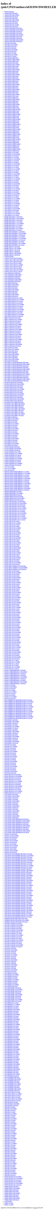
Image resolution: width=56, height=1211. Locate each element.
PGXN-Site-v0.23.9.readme (12, 657)
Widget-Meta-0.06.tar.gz (11, 1199)
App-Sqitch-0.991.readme (12, 64)
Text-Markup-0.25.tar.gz (11, 1046)
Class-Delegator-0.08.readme (13, 274)
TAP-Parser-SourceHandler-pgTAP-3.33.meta (18, 893)
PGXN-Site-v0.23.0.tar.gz (12, 619)
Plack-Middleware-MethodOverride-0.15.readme (18, 716)
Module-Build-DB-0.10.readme (13, 493)
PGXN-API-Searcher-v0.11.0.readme (15, 513)
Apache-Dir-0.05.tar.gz (11, 16)
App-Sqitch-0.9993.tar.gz (11, 121)
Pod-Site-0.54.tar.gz (10, 763)
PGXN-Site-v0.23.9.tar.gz (12, 658)
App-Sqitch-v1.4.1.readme (12, 188)
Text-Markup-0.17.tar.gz (11, 1006)
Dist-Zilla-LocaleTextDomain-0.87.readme (17, 374)
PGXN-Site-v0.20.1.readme (12, 582)
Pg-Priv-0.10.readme (10, 686)
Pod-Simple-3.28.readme (11, 731)
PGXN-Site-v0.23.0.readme (12, 617)
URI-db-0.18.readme (10, 1148)
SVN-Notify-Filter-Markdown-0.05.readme (17, 830)
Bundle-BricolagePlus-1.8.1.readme (15, 243)
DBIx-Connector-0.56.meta (12, 342)
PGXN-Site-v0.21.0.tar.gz (12, 599)
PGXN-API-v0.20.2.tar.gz (12, 559)
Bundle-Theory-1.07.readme (12, 248)
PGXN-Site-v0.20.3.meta (11, 590)
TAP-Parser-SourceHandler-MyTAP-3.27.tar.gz (18, 867)
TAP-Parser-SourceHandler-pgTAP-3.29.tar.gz (18, 877)
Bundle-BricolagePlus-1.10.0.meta (14, 231)
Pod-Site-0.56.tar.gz (10, 773)
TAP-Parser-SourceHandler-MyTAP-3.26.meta (18, 859)
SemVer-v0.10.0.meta (10, 834)
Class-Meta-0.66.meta (10, 293)
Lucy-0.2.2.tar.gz (9, 470)
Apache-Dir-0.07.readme (11, 25)
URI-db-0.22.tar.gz (10, 1170)
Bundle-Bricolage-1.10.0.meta (13, 217)
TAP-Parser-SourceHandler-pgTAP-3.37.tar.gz (18, 916)
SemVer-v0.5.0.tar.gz (10, 847)
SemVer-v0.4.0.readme (11, 840)
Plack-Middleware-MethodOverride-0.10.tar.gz (18, 703)
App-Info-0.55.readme (11, 44)
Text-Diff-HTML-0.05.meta (12, 988)
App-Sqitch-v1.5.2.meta (11, 202)
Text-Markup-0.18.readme (12, 1009)
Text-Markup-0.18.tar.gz (11, 1011)
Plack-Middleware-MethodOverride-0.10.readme (18, 701)
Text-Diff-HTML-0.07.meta (12, 998)
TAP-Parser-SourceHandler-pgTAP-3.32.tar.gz (18, 892)
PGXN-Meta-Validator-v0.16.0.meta (15, 566)
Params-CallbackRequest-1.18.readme (15, 672)
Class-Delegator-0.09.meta (12, 278)
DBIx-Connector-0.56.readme (13, 344)
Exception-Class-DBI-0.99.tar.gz (14, 405)
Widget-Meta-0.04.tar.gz (11, 1189)
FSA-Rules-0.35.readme (11, 443)
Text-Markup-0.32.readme (12, 1059)
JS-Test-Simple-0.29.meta (12, 447)
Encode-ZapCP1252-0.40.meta (13, 397)
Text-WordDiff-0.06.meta (11, 1077)
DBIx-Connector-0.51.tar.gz (12, 321)
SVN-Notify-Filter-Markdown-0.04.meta (16, 824)
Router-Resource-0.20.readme (13, 786)
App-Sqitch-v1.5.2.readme (12, 203)
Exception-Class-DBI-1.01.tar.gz (14, 415)
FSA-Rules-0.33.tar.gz (11, 435)
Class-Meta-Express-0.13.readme (14, 309)
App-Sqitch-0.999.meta (11, 102)
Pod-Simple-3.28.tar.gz (11, 733)
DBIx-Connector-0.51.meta (12, 317)
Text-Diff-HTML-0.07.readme (13, 999)
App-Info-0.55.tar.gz (10, 46)
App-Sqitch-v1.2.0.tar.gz (11, 165)
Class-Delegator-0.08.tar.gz (12, 276)
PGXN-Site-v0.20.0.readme (12, 577)
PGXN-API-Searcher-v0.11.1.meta (14, 516)
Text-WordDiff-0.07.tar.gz (12, 1085)
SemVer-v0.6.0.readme (11, 850)
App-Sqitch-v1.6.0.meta (11, 207)
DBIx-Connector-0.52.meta (12, 322)
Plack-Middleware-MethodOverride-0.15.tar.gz (18, 718)
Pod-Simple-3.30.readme (11, 741)
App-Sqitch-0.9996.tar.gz (11, 135)
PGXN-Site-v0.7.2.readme (12, 667)
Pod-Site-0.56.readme (10, 771)
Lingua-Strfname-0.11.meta (12, 451)
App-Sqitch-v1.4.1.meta (11, 187)
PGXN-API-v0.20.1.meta (11, 551)
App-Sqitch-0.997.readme (12, 94)
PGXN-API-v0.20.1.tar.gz (12, 554)
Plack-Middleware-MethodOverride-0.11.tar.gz (18, 708)
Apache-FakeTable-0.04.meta (13, 28)
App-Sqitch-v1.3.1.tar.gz (11, 180)
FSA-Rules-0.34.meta (10, 437)
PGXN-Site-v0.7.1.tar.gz (11, 663)
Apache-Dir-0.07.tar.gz (11, 26)
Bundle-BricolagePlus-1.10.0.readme (15, 233)
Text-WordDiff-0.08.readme (12, 1089)
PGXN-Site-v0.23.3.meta (11, 625)
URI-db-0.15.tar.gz (10, 1135)
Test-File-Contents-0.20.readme (13, 930)
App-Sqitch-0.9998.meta (11, 142)
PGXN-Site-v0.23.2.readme (12, 622)
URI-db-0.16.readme (10, 1138)
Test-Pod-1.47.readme (10, 955)
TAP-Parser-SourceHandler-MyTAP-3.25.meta (18, 854)
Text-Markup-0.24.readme (12, 1039)
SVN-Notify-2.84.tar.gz (11, 807)
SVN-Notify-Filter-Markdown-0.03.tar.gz (16, 822)
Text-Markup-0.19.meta (11, 1012)
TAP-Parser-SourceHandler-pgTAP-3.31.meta (18, 883)
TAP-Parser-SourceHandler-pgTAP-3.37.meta (18, 913)
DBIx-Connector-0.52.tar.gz (12, 326)
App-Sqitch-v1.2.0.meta (11, 162)
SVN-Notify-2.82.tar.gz (11, 797)
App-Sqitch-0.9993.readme (12, 119)
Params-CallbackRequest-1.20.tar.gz (15, 683)
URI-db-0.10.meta (9, 1107)
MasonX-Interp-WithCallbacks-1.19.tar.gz (16, 485)
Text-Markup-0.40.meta (11, 1067)
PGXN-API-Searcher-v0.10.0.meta (14, 501)
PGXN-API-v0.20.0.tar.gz (12, 549)
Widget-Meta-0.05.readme (12, 1193)
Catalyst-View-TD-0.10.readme (13, 260)
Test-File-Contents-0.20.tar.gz (13, 931)
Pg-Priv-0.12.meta (9, 695)
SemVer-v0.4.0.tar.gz (10, 842)
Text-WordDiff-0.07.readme (12, 1084)
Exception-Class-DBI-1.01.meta (13, 412)
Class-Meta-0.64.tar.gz (11, 286)
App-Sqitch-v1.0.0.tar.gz (11, 155)
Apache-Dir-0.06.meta (11, 18)
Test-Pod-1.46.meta (10, 948)
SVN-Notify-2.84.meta (11, 804)
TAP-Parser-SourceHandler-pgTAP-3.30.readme (18, 880)
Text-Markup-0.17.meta (11, 1003)
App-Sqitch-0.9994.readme (12, 124)
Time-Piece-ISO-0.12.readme (13, 1098)
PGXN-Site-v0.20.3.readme (12, 592)
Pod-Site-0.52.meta (10, 749)
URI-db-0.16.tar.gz (10, 1140)
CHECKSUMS (8, 256)
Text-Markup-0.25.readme (12, 1044)
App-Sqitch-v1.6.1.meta (11, 212)
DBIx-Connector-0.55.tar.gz (12, 341)
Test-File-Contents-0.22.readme (13, 940)
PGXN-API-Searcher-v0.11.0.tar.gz (14, 514)
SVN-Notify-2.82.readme (12, 796)
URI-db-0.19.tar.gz (10, 1155)
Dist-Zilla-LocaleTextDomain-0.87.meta (16, 372)
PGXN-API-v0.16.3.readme (12, 533)
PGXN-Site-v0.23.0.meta (11, 615)
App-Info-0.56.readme (11, 49)
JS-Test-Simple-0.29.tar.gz (12, 450)
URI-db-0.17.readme (10, 1143)
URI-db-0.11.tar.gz (10, 1115)
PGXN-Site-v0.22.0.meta (11, 600)
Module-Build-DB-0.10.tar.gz (13, 495)
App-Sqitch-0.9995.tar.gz (11, 130)
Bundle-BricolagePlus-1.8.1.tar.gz (14, 245)
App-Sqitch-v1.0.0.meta (11, 152)
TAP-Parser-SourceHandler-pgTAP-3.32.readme (18, 890)
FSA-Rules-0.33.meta (10, 432)
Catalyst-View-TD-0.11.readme (13, 264)
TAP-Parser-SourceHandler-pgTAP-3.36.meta (18, 908)
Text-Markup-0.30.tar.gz (11, 1051)
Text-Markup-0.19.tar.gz (11, 1016)
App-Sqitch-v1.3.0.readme (12, 173)
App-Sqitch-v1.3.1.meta (11, 177)
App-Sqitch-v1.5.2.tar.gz (11, 205)
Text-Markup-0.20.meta (11, 1017)
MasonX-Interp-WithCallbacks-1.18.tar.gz (16, 480)
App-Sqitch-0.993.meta (11, 73)
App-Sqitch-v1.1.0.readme (12, 159)
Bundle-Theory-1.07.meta (12, 246)
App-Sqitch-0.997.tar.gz (11, 96)
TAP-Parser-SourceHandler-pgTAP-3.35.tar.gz (18, 907)
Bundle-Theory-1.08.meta (12, 251)
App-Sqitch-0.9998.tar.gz (11, 145)
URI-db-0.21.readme (10, 1163)
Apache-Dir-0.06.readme (11, 20)
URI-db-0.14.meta (9, 1127)
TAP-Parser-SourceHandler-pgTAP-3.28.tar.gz (18, 872)
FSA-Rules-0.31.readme (11, 423)
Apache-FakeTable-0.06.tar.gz (13, 41)
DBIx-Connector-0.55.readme (13, 339)
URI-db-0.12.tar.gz (10, 1120)
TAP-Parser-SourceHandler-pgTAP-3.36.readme (18, 910)
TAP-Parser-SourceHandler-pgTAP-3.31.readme (18, 885)
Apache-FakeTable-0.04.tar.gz (13, 31)
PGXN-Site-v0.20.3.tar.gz (12, 594)
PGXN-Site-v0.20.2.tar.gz (12, 589)
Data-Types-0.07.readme (11, 349)
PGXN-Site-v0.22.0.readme (12, 602)
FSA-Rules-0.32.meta (10, 427)
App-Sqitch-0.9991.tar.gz (11, 111)
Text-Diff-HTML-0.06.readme (13, 994)
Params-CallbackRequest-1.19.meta (15, 675)
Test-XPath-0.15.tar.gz (11, 981)
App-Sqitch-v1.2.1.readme (12, 169)
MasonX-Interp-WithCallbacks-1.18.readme (17, 478)
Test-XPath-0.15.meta (10, 978)
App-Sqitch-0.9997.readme (12, 139)
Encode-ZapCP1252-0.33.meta (13, 392)
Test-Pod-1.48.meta (10, 958)
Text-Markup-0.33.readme (12, 1064)
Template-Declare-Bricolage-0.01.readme (16, 920)
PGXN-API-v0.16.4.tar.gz (12, 539)
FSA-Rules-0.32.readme (11, 428)
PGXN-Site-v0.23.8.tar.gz (12, 653)
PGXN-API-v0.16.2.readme (12, 528)
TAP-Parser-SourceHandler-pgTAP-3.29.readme (18, 875)
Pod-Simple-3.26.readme (11, 721)
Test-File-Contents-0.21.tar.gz (13, 936)
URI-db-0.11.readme (10, 1113)
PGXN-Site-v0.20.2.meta (11, 586)
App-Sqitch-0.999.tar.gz (11, 106)
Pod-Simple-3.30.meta (11, 739)
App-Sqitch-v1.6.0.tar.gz (11, 210)
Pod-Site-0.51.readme (10, 746)
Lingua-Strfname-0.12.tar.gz (12, 460)
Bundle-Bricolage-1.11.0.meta (13, 221)
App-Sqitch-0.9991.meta (11, 107)
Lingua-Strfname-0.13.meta (12, 461)
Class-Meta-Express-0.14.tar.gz (13, 316)
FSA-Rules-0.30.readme (11, 418)
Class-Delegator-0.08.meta (12, 273)
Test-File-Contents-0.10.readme (13, 925)
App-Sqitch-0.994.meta (11, 78)
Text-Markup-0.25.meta (11, 1042)
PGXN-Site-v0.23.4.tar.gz (12, 634)
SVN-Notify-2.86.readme (12, 816)
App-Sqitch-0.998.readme (12, 99)
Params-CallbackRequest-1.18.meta (15, 670)
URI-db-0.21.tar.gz (10, 1165)
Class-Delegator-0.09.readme (13, 279)
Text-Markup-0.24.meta (11, 1037)
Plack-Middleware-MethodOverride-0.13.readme (18, 711)
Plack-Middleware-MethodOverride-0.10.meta (18, 700)
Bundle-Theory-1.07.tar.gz (12, 250)
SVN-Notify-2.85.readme (12, 811)
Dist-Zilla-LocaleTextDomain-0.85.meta (16, 362)
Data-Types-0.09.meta (11, 357)
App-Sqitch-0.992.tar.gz (11, 71)
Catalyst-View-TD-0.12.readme (13, 269)
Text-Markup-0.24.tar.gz (11, 1041)
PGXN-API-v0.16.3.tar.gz (12, 534)
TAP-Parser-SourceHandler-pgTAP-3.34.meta (18, 898)
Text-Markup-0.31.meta (11, 1052)
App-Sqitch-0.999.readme (12, 104)
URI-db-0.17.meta (9, 1142)
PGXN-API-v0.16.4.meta (11, 536)
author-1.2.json (8, 1204)
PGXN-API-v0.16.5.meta (11, 541)
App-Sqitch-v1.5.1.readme (12, 198)
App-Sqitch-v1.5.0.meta (11, 192)
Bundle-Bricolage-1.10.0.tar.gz (13, 220)
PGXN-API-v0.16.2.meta (11, 526)
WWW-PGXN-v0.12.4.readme (13, 1178)
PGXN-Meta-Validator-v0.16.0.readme (15, 567)
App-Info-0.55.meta (10, 43)
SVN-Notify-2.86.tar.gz (11, 817)
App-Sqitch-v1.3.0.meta (11, 172)
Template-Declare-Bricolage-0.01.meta (15, 918)
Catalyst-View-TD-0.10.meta (13, 258)
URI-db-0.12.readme (10, 1118)
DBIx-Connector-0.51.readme (13, 319)
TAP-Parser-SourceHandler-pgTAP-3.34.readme (18, 900)
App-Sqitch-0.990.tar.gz (11, 61)
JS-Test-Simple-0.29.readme (12, 448)
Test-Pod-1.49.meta (10, 963)
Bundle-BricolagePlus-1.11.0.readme (15, 238)
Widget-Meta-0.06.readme (12, 1198)
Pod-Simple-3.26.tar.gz (11, 723)
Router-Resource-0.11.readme (13, 781)
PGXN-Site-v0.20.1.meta (11, 581)
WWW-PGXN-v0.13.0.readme (13, 1183)
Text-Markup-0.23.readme (12, 1034)
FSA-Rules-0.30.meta (10, 417)
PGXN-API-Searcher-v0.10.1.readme (15, 508)
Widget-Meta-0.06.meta (11, 1196)
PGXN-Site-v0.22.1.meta (11, 605)
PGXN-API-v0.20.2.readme (12, 557)
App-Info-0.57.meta (10, 53)
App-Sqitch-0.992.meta (11, 68)
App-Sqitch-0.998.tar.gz (11, 101)
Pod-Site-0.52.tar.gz (10, 753)
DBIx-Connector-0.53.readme (13, 329)
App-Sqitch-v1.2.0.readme (12, 164)
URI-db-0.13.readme (10, 1123)
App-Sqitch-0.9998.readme (12, 144)
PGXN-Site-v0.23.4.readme (12, 632)
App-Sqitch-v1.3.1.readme (12, 178)
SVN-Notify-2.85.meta (11, 809)
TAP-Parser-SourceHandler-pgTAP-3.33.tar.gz (18, 897)
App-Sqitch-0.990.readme (12, 59)
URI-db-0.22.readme (10, 1168)
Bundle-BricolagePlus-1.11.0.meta (14, 236)
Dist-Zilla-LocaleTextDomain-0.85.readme (17, 364)
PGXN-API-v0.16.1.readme (12, 523)
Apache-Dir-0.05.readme (11, 15)
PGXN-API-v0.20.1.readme (12, 552)
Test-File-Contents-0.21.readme (13, 935)
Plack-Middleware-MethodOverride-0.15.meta (18, 715)
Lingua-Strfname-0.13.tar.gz (12, 465)
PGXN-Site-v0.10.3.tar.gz (12, 574)
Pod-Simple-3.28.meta (11, 729)
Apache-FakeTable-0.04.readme (13, 30)
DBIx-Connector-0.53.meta (12, 327)
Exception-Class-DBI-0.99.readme (14, 403)
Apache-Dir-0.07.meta (11, 23)
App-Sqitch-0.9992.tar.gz (11, 116)
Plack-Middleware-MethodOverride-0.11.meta (18, 705)
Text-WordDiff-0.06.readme (12, 1079)
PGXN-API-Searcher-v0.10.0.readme (15, 503)
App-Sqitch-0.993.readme (12, 74)
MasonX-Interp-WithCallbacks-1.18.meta (16, 476)
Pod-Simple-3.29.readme (11, 736)
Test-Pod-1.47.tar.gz (10, 956)
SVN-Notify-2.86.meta (11, 814)
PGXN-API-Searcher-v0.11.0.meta (14, 511)
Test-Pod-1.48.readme (10, 959)
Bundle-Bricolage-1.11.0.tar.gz (13, 225)
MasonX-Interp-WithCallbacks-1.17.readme (17, 473)
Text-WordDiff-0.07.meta (11, 1082)
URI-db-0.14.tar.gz (10, 1130)
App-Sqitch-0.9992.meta (11, 112)
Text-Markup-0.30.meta (11, 1047)
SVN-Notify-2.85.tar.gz (11, 812)
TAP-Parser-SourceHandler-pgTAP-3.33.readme (18, 895)
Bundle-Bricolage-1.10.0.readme (14, 218)
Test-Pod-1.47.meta (10, 953)
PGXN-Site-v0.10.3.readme (12, 572)
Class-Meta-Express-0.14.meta (13, 312)
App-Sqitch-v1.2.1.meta (11, 167)
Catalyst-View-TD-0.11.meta (13, 263)
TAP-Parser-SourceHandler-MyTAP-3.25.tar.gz (18, 857)
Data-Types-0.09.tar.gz (11, 360)
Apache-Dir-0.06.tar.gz (11, 21)
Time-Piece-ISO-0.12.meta (12, 1097)
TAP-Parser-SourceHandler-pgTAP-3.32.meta (18, 888)
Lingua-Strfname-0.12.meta (12, 456)
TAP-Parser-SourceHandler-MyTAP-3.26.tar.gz (18, 862)
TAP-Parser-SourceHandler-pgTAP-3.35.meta (18, 903)
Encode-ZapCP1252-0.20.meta (13, 382)
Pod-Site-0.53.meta (10, 754)
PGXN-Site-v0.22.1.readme (12, 607)
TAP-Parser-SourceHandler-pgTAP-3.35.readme (18, 905)
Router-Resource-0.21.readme (13, 791)
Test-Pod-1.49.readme (10, 964)
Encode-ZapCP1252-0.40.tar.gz (13, 400)
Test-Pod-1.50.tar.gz (10, 971)
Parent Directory (9, 11)
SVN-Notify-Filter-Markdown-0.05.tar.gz (16, 832)
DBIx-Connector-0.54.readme (13, 334)
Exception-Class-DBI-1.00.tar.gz (14, 410)
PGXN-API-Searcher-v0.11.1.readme (15, 518)
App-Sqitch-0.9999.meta (11, 147)
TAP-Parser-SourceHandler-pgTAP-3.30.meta (18, 878)
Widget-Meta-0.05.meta (11, 1191)
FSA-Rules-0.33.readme (11, 433)
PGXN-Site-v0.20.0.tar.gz (12, 579)
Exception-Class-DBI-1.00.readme (14, 408)
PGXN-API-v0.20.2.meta (11, 556)
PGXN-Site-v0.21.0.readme (12, 597)
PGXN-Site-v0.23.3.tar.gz (12, 629)
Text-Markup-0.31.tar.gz (11, 1055)
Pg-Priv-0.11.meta (9, 690)
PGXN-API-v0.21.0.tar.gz (12, 564)
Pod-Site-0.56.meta (10, 769)
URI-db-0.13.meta (9, 1122)
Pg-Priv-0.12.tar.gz (10, 698)
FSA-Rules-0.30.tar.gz (11, 420)
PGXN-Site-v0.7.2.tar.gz (11, 668)
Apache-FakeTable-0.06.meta (13, 38)
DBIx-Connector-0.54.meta (12, 332)
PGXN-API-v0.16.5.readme (12, 542)
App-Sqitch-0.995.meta (11, 82)
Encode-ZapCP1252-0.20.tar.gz (13, 385)
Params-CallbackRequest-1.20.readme (15, 681)
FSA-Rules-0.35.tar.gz (11, 445)
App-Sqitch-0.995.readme (12, 84)
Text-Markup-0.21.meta (11, 1022)
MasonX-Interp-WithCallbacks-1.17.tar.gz (16, 475)
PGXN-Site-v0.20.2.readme (12, 587)
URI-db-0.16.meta (9, 1137)
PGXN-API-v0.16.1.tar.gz (12, 524)
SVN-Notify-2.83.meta (11, 799)
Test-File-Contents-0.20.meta (13, 928)
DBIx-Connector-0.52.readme (13, 324)
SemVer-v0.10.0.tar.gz (11, 837)
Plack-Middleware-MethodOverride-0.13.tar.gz (18, 713)
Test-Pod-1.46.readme (10, 950)
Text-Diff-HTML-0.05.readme (13, 989)
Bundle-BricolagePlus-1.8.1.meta (14, 241)
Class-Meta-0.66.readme (11, 294)
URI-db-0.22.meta (9, 1166)
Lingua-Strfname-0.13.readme (13, 463)
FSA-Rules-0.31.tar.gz (11, 425)
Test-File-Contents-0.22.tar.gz (13, 941)
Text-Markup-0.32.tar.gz (11, 1060)
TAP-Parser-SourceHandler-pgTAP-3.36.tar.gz (18, 912)
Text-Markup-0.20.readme (12, 1019)
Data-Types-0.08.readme (11, 354)
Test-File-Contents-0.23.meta (13, 943)
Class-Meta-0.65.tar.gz (11, 291)
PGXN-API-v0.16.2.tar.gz (12, 529)
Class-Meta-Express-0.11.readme (14, 299)
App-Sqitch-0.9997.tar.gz (11, 140)
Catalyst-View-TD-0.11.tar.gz (13, 266)
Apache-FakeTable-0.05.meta (13, 33)
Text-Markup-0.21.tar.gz (11, 1026)
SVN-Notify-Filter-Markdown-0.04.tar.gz (16, 827)
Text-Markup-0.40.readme (12, 1069)
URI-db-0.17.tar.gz (10, 1145)
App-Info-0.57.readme (11, 54)
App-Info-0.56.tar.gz (10, 51)
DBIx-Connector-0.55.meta (12, 337)
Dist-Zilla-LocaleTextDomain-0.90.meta (16, 377)
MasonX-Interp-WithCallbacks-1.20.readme (17, 488)
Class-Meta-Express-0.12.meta (13, 303)
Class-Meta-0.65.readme (11, 289)
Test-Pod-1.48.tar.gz (10, 961)
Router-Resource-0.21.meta (12, 789)
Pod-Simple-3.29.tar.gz (11, 738)
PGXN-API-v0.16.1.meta (11, 521)
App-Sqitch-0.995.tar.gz (11, 86)
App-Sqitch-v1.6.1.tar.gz (11, 215)
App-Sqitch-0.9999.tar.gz (11, 150)
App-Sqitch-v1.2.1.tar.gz (11, 170)
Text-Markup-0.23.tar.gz (11, 1036)
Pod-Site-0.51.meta (10, 744)
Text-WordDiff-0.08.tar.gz (12, 1090)
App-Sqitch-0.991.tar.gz (11, 66)
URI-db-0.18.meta (9, 1146)
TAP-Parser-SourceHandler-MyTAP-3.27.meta (18, 864)
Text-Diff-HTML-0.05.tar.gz (12, 991)
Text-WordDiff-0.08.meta (11, 1087)
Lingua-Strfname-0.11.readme (13, 453)
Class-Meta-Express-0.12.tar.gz (13, 306)
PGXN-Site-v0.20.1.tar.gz (12, 584)
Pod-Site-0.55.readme (10, 766)
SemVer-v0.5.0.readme (11, 845)
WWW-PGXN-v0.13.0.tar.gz (13, 1185)
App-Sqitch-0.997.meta (11, 92)
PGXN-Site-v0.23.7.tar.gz (12, 648)
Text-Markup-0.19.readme (12, 1014)
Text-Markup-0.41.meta (11, 1072)
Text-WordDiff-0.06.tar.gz (12, 1080)
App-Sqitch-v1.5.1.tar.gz (11, 200)
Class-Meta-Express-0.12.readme (14, 304)
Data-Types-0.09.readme (11, 359)
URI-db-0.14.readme (10, 1128)
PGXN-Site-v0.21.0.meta (11, 595)
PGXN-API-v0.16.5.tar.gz (12, 544)
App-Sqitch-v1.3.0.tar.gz (11, 175)
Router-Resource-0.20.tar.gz (12, 787)
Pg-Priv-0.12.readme (10, 696)
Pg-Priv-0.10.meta (9, 685)
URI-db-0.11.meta (9, 1112)
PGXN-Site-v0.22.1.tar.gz (12, 609)
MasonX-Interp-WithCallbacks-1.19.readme (17, 483)
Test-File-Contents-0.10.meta (13, 923)
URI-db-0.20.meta (9, 1156)
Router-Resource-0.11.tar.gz (12, 782)
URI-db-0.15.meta (9, 1132)
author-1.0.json (8, 1203)
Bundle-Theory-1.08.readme (12, 253)
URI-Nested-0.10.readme (11, 1103)
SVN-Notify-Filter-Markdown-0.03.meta (16, 819)
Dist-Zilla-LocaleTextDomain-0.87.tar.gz (16, 375)
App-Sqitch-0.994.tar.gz (11, 81)
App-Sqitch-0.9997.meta (11, 137)
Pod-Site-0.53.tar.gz (10, 758)
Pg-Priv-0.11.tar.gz (10, 693)
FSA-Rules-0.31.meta (10, 422)
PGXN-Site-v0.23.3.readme (12, 627)
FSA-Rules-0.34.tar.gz (11, 440)
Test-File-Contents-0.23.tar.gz (13, 946)
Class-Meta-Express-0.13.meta (13, 308)
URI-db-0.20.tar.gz (10, 1160)
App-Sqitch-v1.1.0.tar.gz (11, 160)
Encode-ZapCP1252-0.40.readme (14, 399)
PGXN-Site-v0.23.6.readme (12, 642)
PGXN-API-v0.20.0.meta (11, 546)
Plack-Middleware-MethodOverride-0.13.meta (18, 710)
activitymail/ (8, 1201)
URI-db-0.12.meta (9, 1117)
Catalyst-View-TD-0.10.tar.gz (13, 261)
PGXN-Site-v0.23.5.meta (11, 635)
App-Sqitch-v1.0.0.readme (12, 154)
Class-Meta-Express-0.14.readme (14, 314)
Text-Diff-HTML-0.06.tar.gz (12, 996)
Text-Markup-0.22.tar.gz (11, 1031)
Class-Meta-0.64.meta (10, 283)
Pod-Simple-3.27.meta (11, 725)
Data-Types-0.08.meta (11, 352)
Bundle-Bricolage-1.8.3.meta (13, 226)
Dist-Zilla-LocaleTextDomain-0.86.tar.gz (16, 370)
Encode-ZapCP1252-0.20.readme (14, 384)
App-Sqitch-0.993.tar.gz (11, 76)
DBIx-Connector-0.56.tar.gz (12, 346)
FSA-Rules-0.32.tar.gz (11, 430)
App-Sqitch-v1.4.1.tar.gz (11, 190)
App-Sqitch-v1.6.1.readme (12, 213)
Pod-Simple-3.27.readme (11, 726)
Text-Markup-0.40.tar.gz (11, 1070)
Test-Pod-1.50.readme (10, 969)
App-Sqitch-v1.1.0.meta (11, 157)
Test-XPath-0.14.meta (10, 973)
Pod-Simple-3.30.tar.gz (11, 743)
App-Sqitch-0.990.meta (11, 58)
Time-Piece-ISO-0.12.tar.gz (12, 1100)
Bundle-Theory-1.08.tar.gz (12, 255)
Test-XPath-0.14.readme (11, 974)
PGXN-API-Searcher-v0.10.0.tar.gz (14, 504)
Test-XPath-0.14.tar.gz (11, 976)
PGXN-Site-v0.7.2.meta (11, 665)
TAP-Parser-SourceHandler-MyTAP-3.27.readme (19, 865)
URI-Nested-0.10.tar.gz (11, 1105)
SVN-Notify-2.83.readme (12, 801)
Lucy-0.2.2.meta (9, 466)
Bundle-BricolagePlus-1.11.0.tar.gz (14, 240)
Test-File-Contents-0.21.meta (13, 933)
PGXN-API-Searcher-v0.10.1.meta (14, 506)
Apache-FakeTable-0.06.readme (13, 39)
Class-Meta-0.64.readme (11, 284)
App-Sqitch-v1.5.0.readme (12, 193)
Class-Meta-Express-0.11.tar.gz (13, 301)
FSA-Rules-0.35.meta (10, 442)
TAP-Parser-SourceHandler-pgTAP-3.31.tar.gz (18, 887)
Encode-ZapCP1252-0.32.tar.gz (13, 390)
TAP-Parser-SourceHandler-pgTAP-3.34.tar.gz (18, 902)
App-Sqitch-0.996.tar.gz (11, 91)
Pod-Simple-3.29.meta (11, 734)
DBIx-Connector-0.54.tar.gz (12, 336)
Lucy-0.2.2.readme (10, 468)
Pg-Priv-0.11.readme (10, 691)
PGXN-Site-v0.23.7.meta (11, 645)
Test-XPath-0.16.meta (10, 983)
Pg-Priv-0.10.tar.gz (10, 688)
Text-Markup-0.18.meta (11, 1007)
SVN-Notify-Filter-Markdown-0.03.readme (17, 820)
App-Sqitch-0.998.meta (11, 97)
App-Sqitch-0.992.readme (12, 69)
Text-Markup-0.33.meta (11, 1062)
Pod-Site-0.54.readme (10, 761)
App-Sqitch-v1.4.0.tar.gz (11, 185)
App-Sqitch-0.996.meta (11, 87)
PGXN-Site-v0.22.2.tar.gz (12, 614)
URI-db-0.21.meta (9, 1161)
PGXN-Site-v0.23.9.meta (11, 655)
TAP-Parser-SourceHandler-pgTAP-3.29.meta (18, 873)
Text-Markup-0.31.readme (12, 1054)
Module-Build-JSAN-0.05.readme (14, 498)
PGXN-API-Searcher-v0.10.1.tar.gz (14, 509)
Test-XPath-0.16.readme (11, 984)
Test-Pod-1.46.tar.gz (10, 951)
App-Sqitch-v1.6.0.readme (12, 208)
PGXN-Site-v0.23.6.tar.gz (12, 643)
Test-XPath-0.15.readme (11, 979)
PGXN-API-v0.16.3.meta (11, 531)
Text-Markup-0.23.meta (11, 1032)
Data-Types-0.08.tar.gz (11, 356)
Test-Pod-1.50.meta (10, 968)
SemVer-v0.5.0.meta (10, 844)
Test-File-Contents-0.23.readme (13, 945)
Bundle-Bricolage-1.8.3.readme (13, 228)
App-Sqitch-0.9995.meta (11, 127)
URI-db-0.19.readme (10, 1153)
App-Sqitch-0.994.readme (12, 79)
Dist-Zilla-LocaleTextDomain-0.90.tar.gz (16, 380)
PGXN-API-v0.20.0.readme (12, 547)
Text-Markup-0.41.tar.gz (11, 1075)
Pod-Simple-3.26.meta (11, 720)
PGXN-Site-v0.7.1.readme (12, 662)
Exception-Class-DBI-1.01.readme (14, 413)
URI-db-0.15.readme (10, 1133)
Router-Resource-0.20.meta (12, 784)
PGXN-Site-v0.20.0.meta (11, 576)
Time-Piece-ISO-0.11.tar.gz (12, 1095)
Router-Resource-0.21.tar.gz (12, 792)
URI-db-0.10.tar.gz (10, 1110)
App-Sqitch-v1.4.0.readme (12, 183)
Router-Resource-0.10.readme (13, 776)
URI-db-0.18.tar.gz (10, 1150)
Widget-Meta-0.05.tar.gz (11, 1194)
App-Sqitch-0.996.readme (12, 89)
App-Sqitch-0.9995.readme (12, 129)
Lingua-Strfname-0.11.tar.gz (12, 455)
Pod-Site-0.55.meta (10, 764)
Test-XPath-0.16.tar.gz (11, 986)
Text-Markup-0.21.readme (12, 1024)
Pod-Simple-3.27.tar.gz (11, 728)
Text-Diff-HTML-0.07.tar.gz (12, 1001)
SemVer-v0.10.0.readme (11, 835)
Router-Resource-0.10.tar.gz (12, 777)
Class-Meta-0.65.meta (10, 288)
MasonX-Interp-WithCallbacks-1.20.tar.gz (16, 490)
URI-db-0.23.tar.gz (10, 1175)
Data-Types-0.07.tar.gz (11, 351)
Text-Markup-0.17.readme (12, 1004)
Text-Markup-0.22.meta (11, 1027)
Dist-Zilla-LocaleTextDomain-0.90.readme (17, 379)
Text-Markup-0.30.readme (12, 1049)
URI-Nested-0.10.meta (11, 1102)
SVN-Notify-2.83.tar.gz (11, 802)
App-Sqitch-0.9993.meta (11, 117)
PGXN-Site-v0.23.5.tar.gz (12, 638)
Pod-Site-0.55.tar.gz (10, 768)
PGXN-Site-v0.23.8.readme (12, 652)
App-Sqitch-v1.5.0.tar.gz (11, 195)
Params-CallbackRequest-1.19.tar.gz (15, 678)
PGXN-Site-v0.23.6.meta (11, 640)
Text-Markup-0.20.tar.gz (11, 1021)
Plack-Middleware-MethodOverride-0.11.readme (18, 706)
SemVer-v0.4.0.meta (10, 839)
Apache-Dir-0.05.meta (11, 13)
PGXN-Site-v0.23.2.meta (11, 620)
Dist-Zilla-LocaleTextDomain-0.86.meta (16, 367)
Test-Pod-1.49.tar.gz (10, 966)
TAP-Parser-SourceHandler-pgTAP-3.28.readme (18, 870)
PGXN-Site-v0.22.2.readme (12, 612)
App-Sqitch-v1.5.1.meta (11, 197)
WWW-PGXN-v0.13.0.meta (12, 1181)
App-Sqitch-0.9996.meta (11, 132)
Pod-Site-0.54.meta (10, 759)
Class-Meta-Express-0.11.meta (13, 298)
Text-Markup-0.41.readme (12, 1074)
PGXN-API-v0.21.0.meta (11, 561)
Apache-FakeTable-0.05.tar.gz (13, 36)
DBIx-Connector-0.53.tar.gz (12, 331)
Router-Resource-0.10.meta (12, 774)
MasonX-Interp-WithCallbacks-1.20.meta (16, 486)
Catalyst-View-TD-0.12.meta (13, 268)
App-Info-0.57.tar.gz (10, 56)
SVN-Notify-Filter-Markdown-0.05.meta (16, 829)
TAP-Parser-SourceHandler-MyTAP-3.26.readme (19, 860)
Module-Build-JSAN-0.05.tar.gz (13, 499)
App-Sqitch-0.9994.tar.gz (11, 125)
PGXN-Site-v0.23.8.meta (11, 650)
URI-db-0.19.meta (9, 1151)
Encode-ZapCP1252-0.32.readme (14, 389)
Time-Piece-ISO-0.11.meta (12, 1092)
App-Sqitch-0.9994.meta (11, 122)
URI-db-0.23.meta (9, 1171)
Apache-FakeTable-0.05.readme (13, 34)
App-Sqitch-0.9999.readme (12, 149)
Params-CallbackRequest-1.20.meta (15, 680)
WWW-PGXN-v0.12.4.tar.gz (13, 1180)
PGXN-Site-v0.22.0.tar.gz (12, 604)
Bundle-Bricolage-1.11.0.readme (14, 223)
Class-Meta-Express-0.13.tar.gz (13, 311)
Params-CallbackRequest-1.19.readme (15, 677)
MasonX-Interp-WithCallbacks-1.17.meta (16, 471)
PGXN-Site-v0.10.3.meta (11, 571)
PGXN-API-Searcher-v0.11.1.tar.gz (14, 519)
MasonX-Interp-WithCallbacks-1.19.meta (16, 481)
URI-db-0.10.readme (10, 1108)
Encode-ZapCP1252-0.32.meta (13, 387)
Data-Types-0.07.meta (11, 347)
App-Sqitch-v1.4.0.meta (11, 182)
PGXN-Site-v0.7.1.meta (11, 660)
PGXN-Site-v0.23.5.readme (12, 637)
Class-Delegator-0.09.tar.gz (12, 281)
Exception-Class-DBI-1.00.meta (13, 407)
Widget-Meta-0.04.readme (12, 1188)
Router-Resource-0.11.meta (12, 779)
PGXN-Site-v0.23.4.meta (11, 630)
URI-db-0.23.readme (10, 1173)
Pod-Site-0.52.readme (10, 751)
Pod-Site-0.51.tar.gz (10, 748)
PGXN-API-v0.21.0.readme (12, 562)
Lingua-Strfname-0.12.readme (13, 458)
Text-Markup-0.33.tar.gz (11, 1065)
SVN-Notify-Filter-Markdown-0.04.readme (17, 825)
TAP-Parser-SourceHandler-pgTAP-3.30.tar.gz (18, 882)
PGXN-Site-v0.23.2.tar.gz (12, 624)
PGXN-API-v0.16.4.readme (12, 538)
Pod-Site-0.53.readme (10, 756)
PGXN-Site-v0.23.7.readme (12, 647)
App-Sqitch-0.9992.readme (12, 114)
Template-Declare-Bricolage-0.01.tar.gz (16, 921)
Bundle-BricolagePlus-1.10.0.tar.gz (14, 235)
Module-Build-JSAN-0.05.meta (13, 496)
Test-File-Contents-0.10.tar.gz (13, 926)
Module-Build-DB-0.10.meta (13, 491)
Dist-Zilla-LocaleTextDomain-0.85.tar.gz (16, 365)
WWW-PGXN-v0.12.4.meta (12, 1176)
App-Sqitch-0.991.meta (11, 63)
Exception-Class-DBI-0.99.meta (13, 402)
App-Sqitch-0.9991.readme (12, 109)
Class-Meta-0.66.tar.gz (11, 296)
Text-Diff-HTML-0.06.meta (12, 993)
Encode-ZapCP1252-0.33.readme (14, 394)
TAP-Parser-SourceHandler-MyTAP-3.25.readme (19, 855)
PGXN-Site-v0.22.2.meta (11, 610)
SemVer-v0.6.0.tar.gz (10, 852)
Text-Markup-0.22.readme (12, 1029)
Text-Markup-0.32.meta (11, 1057)
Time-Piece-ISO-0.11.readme (13, 1094)
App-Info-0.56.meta (10, 48)
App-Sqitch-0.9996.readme (12, 134)
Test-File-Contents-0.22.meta (13, 938)
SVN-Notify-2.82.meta (11, 794)
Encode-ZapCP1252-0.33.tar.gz (13, 395)
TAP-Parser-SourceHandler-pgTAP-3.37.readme (18, 915)
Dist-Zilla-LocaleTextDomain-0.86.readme (17, 369)
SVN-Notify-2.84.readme (12, 806)
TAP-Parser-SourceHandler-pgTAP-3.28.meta (18, 868)
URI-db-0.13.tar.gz (10, 1125)
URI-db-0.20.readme (10, 1158)
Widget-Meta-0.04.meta (11, 1186)
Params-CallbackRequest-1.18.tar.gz (15, 673)
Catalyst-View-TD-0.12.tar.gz (13, 271)
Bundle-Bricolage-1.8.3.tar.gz (13, 230)
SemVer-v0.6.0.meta (10, 849)
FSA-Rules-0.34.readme (11, 438)
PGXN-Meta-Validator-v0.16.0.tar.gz (15, 569)
